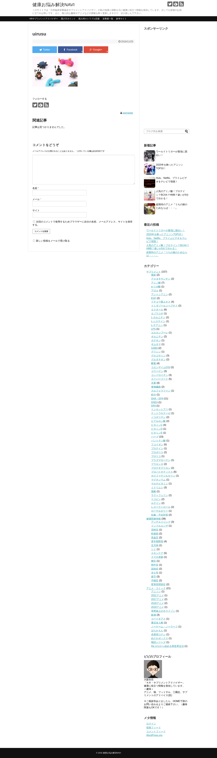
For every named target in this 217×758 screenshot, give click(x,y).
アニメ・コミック (156, 588)
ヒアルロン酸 (158, 421)
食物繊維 (156, 387)
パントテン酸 (158, 440)
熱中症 (154, 565)
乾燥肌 (154, 533)
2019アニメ (157, 607)
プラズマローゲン (160, 460)
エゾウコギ (157, 313)
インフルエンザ (159, 526)
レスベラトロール (160, 507)
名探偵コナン (158, 634)
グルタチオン (158, 359)
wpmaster (128, 113)
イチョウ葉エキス (160, 301)
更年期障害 (157, 541)
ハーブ (154, 436)
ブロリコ (156, 456)
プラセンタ (157, 464)
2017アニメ (157, 599)
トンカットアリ (159, 409)
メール (36, 199)
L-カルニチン (158, 317)
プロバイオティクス (162, 472)
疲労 (153, 576)
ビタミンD (157, 429)
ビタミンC (157, 425)
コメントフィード (156, 731)
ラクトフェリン (159, 495)
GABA (154, 348)
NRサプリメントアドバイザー (44, 18)
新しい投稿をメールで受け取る (53, 240)
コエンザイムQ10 (160, 367)
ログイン (151, 723)
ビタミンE (156, 433)
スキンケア (157, 553)
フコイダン (157, 444)
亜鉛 (153, 275)
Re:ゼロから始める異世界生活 (167, 646)
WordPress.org (154, 735)
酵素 (153, 363)
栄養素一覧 (108, 18)
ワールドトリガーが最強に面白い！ (165, 230)
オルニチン (157, 336)
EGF (153, 298)
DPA (153, 405)
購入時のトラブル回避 (89, 18)
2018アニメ (157, 603)
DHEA (154, 402)
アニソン (156, 591)
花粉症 (154, 529)
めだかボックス (159, 638)
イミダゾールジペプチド (164, 305)
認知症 (154, 568)
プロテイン (157, 448)
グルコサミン (158, 355)
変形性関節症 (158, 584)
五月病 (154, 545)
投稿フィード (153, 727)
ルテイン (156, 503)
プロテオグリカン (160, 468)
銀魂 (153, 615)
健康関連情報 (153, 518)
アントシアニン (159, 294)
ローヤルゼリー (159, 511)
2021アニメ (157, 595)
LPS (153, 329)
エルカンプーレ (159, 332)
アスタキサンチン (160, 279)
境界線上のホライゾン (163, 611)
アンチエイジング (160, 522)
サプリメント (153, 271)
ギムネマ (156, 344)
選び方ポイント (68, 18)
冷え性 (154, 572)
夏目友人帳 (157, 622)
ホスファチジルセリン (163, 475)
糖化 (153, 561)
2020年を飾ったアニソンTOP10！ (164, 234)
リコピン (156, 499)
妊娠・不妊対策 (159, 515)
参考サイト (121, 18)
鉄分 (153, 394)
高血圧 (154, 537)
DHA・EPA (157, 398)
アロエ (154, 290)
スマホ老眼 (157, 557)
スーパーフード (159, 379)
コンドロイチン (159, 375)
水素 (153, 383)
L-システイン (158, 321)
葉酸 (153, 491)
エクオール (157, 309)
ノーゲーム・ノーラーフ (164, 626)
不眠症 (154, 580)
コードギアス (158, 619)
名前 (35, 188)
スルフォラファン (160, 390)
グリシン (156, 351)
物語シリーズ (158, 642)
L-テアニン (157, 325)
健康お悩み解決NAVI (53, 4)
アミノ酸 (156, 282)
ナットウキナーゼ (160, 413)
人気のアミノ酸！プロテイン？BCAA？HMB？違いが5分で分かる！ (172, 195)
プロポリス (157, 452)
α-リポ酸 (156, 286)
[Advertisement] (166, 77)
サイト (36, 210)
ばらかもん (157, 630)
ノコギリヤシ (158, 417)
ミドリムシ (157, 487)
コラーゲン (157, 371)
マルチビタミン (159, 483)
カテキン (156, 340)
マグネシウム (158, 479)
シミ (153, 549)
